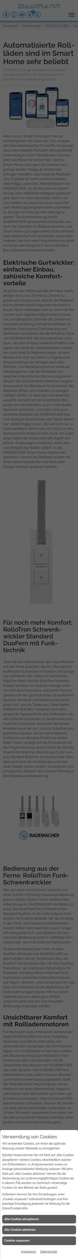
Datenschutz (48, 1251)
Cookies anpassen (17, 1240)
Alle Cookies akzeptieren (21, 1219)
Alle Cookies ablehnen (20, 1229)
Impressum (28, 1251)
